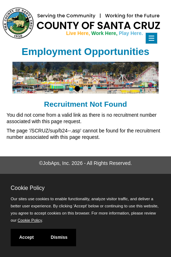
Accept (26, 237)
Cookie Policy (27, 188)
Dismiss (59, 237)
